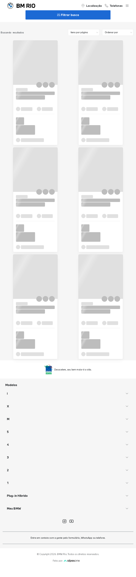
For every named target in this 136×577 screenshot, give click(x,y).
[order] (118, 32)
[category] (83, 32)
